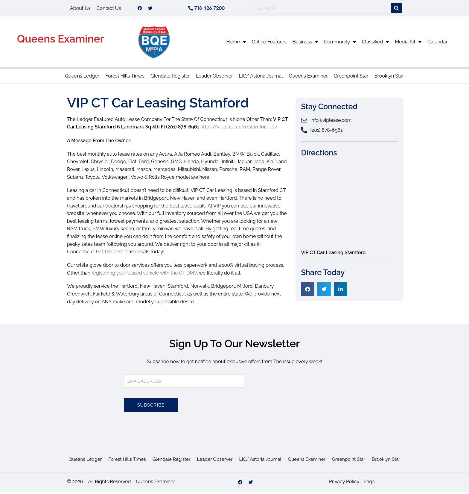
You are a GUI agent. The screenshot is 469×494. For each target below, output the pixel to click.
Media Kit (408, 44)
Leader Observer (214, 78)
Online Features (269, 44)
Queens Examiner (60, 41)
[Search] (396, 9)
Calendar (437, 44)
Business (305, 44)
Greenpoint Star (351, 78)
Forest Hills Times (124, 78)
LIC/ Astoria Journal (261, 78)
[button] (307, 291)
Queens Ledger (82, 78)
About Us (80, 9)
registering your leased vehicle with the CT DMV (144, 275)
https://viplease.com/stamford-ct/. (239, 129)
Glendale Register (170, 78)
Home (236, 44)
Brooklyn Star (389, 78)
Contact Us (109, 9)
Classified (375, 44)
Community (340, 44)
